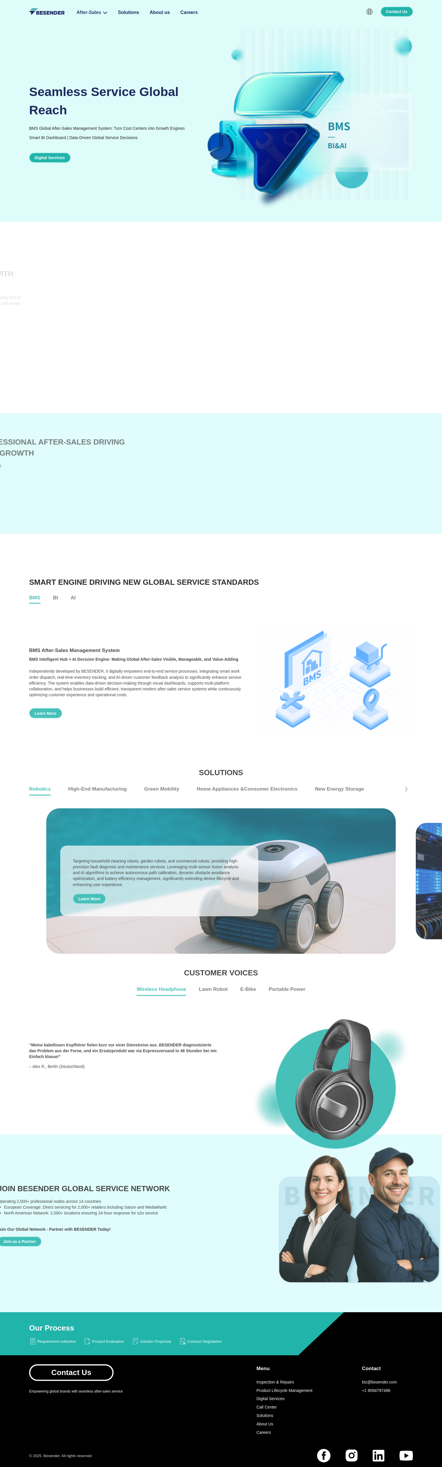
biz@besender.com (379, 1382)
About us (160, 12)
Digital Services (270, 1398)
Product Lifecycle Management (284, 1390)
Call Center (267, 1407)
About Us (265, 1424)
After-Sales (89, 12)
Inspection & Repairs (275, 1382)
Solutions (128, 12)
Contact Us (71, 1372)
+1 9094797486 (376, 1390)
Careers (189, 12)
